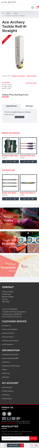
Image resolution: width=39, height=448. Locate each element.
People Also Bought (11, 133)
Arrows (8, 13)
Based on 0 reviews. (18, 76)
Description (11, 106)
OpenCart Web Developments (9, 423)
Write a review (31, 76)
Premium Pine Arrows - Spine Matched (28, 156)
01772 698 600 (11, 309)
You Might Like (8, 170)
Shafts (15, 13)
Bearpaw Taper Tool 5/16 (10, 156)
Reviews (29, 106)
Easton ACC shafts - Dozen (10, 193)
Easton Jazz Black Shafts (28, 193)
